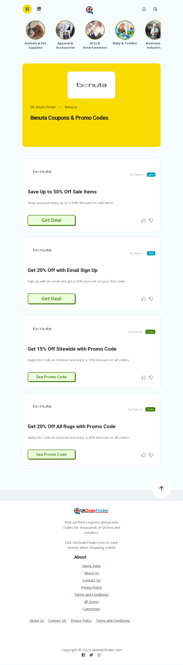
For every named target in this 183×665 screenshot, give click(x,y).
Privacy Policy (91, 588)
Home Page (91, 567)
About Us (91, 574)
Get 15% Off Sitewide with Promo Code (72, 350)
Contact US (92, 581)
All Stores (91, 602)
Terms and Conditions (91, 595)
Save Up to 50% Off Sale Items (62, 192)
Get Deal (51, 220)
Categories (91, 610)
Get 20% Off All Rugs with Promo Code (72, 428)
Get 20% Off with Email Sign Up (62, 271)
